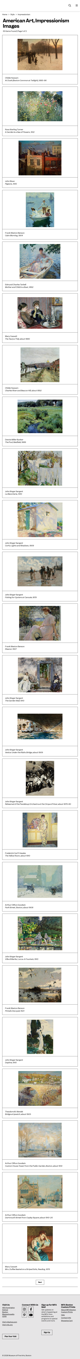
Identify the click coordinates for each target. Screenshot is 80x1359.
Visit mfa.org (7, 1325)
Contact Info (66, 1318)
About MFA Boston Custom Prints (68, 1311)
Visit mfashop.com (9, 1322)
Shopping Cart (67, 1321)
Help (63, 1315)
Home (4, 14)
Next (40, 1282)
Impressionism (24, 14)
